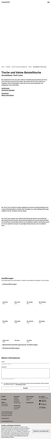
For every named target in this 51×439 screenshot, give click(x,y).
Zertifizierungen (17, 402)
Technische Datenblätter (16, 400)
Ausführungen (5, 88)
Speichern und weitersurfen (41, 431)
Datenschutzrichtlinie (6, 413)
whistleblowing (5, 418)
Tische (30, 66)
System (3, 396)
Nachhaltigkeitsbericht (7, 421)
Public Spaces (4, 405)
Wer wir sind (29, 398)
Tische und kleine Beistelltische (19, 66)
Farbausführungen (9, 284)
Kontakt (28, 399)
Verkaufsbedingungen (7, 412)
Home (2, 66)
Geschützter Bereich (6, 415)
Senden (25, 388)
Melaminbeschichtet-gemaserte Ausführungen (20, 345)
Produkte (8, 66)
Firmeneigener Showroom (17, 408)
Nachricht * (4, 367)
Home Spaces (4, 404)
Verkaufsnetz (5, 93)
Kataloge (16, 398)
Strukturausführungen (10, 348)
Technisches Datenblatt (7, 90)
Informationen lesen (20, 384)
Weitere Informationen (7, 95)
